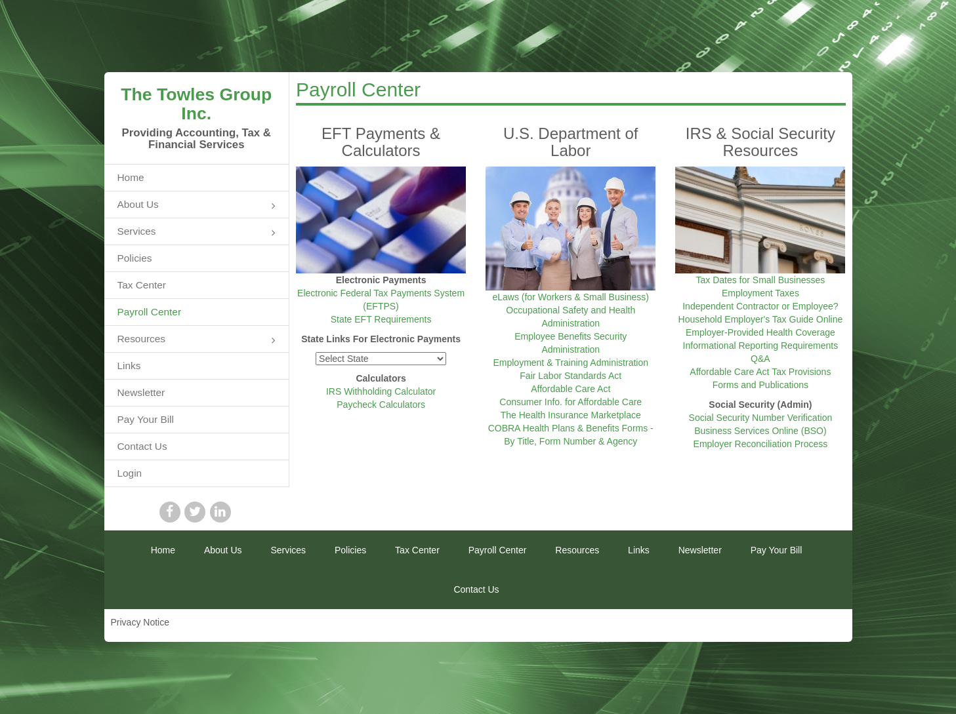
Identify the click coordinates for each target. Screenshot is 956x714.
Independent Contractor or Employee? (760, 306)
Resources (196, 340)
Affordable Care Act (570, 389)
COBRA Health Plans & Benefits (553, 428)
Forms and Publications (760, 385)
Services (196, 232)
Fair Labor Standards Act (570, 375)
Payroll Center (149, 311)
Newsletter (141, 392)
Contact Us (142, 446)
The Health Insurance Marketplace (571, 415)
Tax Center (141, 284)
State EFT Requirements (381, 319)
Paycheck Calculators (381, 404)
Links (129, 365)
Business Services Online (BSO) (760, 431)
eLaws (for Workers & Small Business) (570, 297)
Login (129, 473)
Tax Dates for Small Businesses (760, 280)
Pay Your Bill (145, 419)
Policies (134, 258)
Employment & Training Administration (570, 362)
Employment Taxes (760, 293)
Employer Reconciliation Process (761, 444)
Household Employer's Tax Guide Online (760, 319)
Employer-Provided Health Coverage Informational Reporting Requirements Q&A (761, 345)
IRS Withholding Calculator (381, 391)
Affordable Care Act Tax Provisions (760, 372)
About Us (196, 205)
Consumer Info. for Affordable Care (570, 402)
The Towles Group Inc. (196, 104)
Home (130, 177)
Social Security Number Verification (761, 417)
